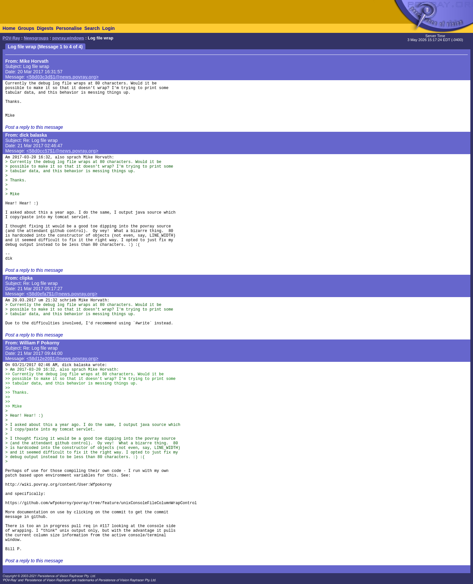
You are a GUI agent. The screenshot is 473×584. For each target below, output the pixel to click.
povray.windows (68, 38)
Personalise (69, 28)
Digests (45, 28)
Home (9, 28)
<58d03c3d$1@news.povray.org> (63, 77)
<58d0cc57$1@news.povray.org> (63, 150)
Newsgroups (36, 38)
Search (92, 28)
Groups (26, 28)
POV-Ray (11, 38)
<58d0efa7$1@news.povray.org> (62, 293)
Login (108, 28)
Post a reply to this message (34, 127)
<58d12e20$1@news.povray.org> (63, 358)
